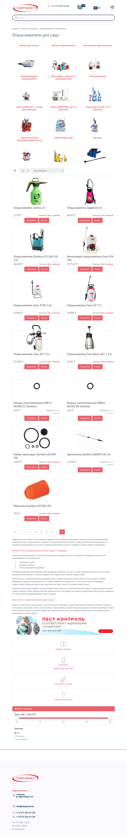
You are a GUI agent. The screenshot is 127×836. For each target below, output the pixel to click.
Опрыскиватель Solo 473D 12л (32, 305)
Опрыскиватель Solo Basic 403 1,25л (89, 354)
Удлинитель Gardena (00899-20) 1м (89, 454)
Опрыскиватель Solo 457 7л (84, 305)
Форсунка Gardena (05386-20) (32, 506)
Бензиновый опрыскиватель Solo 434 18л (90, 258)
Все (18, 733)
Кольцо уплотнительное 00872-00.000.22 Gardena (33, 404)
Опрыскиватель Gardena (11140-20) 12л (36, 258)
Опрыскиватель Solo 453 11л (32, 354)
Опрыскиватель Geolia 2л (29, 208)
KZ (99, 8)
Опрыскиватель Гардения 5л (84, 208)
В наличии (21, 736)
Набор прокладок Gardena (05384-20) (35, 456)
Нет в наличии (22, 739)
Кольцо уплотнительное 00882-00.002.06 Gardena (86, 404)
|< (15, 532)
